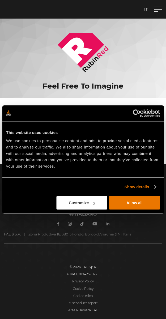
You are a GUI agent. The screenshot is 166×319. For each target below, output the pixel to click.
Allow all (134, 202)
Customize (82, 202)
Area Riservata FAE (83, 310)
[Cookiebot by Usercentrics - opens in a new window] (136, 113)
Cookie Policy (83, 289)
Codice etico (83, 296)
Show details (137, 187)
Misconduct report (83, 303)
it (146, 9)
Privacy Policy (83, 281)
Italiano (83, 214)
